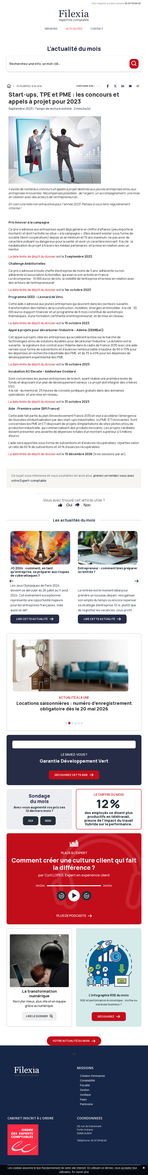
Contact (97, 28)
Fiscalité (85, 1085)
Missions (51, 28)
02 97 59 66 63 (132, 3)
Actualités (74, 28)
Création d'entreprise (92, 1075)
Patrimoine (86, 1104)
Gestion (84, 1089)
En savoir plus (80, 1171)
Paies (83, 1099)
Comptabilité (87, 1080)
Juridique (85, 1094)
